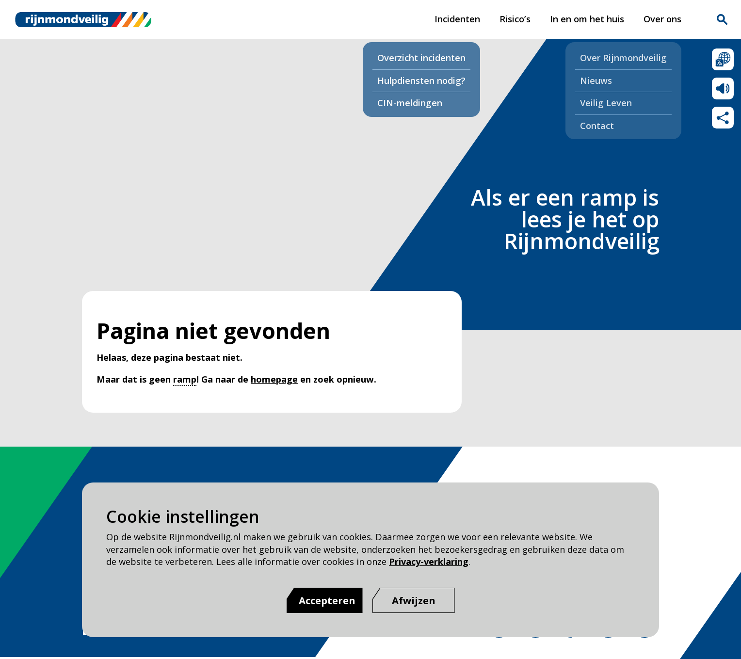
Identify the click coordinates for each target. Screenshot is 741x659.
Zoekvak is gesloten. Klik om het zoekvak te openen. (722, 19)
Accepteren (327, 600)
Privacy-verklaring (428, 561)
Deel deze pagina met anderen (723, 118)
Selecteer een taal (723, 59)
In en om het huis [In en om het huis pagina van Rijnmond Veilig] (587, 19)
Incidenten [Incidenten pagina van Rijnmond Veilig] (457, 19)
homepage (274, 379)
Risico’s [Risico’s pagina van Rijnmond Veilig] (515, 19)
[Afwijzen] (413, 600)
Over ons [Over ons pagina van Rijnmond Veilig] (662, 19)
